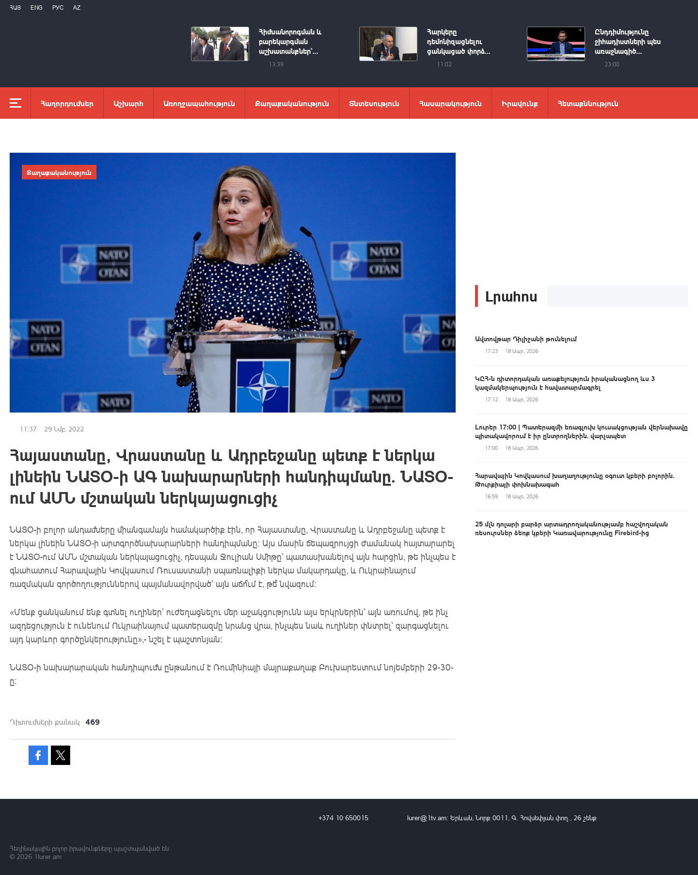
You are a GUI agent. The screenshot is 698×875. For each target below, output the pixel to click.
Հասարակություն (450, 103)
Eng (37, 7)
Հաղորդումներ (67, 103)
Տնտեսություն (374, 103)
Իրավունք (520, 103)
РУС (57, 7)
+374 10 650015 (343, 817)
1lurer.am (48, 856)
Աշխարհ (128, 103)
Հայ (15, 7)
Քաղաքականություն (292, 103)
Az (76, 7)
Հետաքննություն (588, 103)
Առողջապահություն (199, 103)
